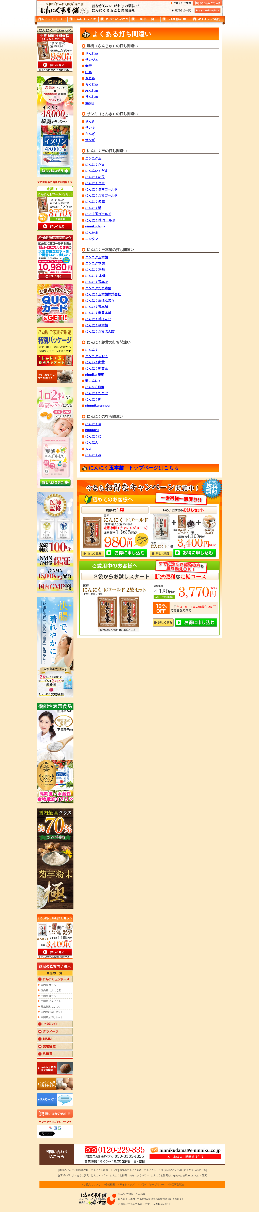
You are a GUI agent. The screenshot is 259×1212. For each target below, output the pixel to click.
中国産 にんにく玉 (51, 1001)
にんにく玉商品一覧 (195, 1170)
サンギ (90, 140)
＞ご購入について (90, 1184)
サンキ (90, 127)
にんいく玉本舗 (96, 307)
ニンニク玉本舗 (96, 257)
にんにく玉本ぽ (96, 282)
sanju (89, 103)
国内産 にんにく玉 (51, 990)
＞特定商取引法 (175, 1184)
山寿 (88, 72)
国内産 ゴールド (49, 985)
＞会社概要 (109, 1184)
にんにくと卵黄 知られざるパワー (129, 1175)
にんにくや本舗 (96, 325)
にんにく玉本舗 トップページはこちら (134, 467)
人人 (88, 448)
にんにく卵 (93, 399)
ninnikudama (95, 226)
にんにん (91, 442)
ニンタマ (91, 239)
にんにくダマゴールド (101, 189)
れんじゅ (91, 90)
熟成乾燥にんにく (50, 1006)
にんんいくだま (96, 170)
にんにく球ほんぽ (98, 319)
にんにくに (93, 436)
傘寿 (88, 66)
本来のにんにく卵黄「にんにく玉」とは (141, 1170)
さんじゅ (91, 53)
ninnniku (92, 430)
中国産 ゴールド (49, 995)
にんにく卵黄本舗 (98, 313)
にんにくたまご (96, 393)
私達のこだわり (173, 1170)
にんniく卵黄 (94, 387)
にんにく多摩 (95, 201)
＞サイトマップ (125, 1184)
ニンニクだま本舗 (98, 288)
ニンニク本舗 (95, 263)
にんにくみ (93, 455)
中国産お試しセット (52, 1017)
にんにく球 (93, 208)
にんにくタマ (95, 183)
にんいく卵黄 (95, 362)
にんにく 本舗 (95, 276)
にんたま (91, 232)
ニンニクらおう (96, 356)
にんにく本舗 (95, 269)
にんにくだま (95, 164)
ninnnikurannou (97, 405)
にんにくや (93, 424)
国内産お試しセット (52, 1011)
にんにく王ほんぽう (99, 300)
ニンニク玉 (93, 158)
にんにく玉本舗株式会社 (103, 294)
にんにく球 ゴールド (100, 220)
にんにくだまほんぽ (99, 331)
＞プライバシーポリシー (151, 1184)
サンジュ (91, 59)
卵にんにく (93, 381)
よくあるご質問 (80, 1175)
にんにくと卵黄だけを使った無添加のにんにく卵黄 (179, 1175)
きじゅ (90, 78)
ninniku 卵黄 (94, 374)
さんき (90, 121)
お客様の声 (64, 1175)
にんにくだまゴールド (101, 195)
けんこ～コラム (99, 1175)
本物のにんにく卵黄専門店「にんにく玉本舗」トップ (88, 1170)
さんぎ (90, 133)
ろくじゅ (91, 84)
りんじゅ (91, 96)
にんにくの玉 (95, 177)
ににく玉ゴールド (98, 214)
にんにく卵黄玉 (96, 368)
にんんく (91, 350)
